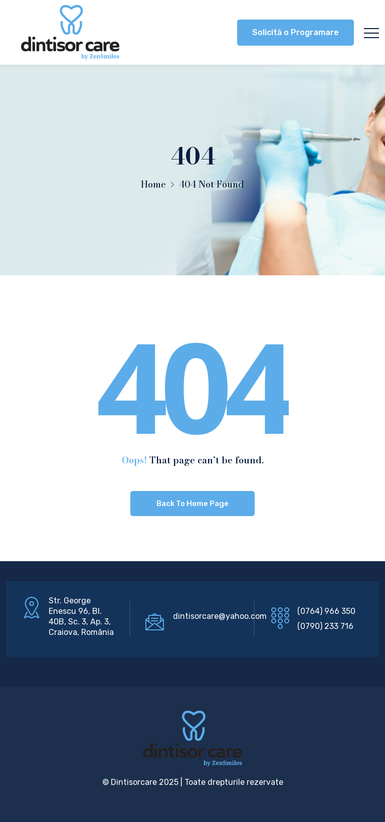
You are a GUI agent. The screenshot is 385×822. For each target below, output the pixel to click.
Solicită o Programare (295, 32)
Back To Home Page (192, 503)
